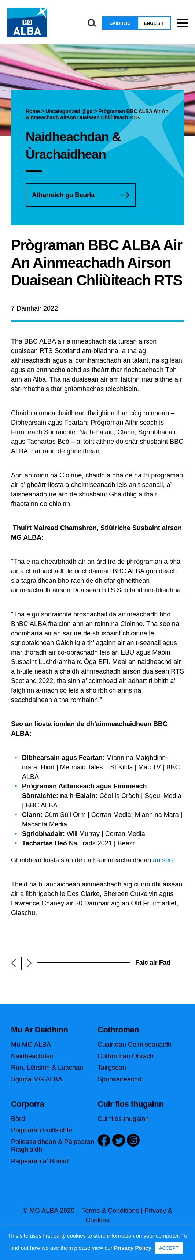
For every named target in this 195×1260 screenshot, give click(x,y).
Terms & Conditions (110, 1210)
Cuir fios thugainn (123, 1118)
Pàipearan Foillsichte (41, 1130)
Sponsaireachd (119, 1079)
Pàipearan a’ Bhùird (40, 1161)
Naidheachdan (32, 1056)
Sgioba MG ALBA (36, 1079)
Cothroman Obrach (126, 1056)
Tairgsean (112, 1067)
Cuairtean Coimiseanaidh (135, 1044)
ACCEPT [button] (169, 1248)
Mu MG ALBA (31, 1044)
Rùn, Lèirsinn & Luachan (47, 1067)
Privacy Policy (132, 1248)
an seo (163, 860)
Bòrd (18, 1118)
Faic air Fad (152, 962)
